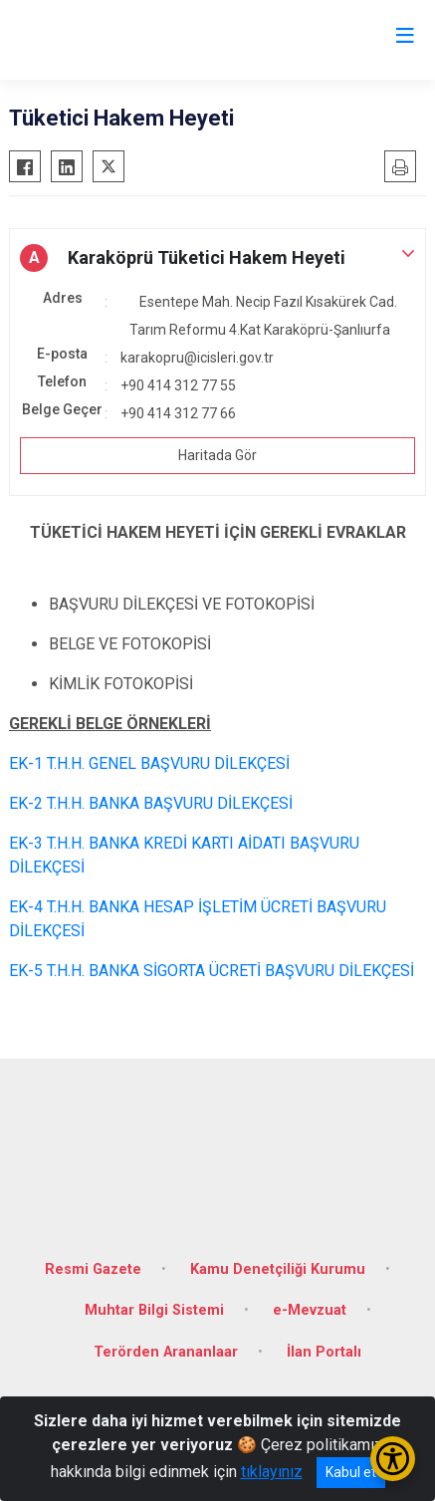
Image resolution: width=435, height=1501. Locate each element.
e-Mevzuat (309, 1310)
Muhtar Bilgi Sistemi (154, 1310)
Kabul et (351, 1472)
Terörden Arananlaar (166, 1352)
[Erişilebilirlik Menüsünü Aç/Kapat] (392, 1458)
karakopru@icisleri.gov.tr (197, 358)
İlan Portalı (324, 1352)
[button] (217, 258)
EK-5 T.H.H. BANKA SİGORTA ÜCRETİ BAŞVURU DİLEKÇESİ (211, 970)
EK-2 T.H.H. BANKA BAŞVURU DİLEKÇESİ (151, 803)
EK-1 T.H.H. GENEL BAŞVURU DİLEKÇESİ (149, 763)
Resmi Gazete (93, 1269)
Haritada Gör (217, 455)
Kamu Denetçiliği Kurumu (277, 1269)
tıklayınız (272, 1471)
